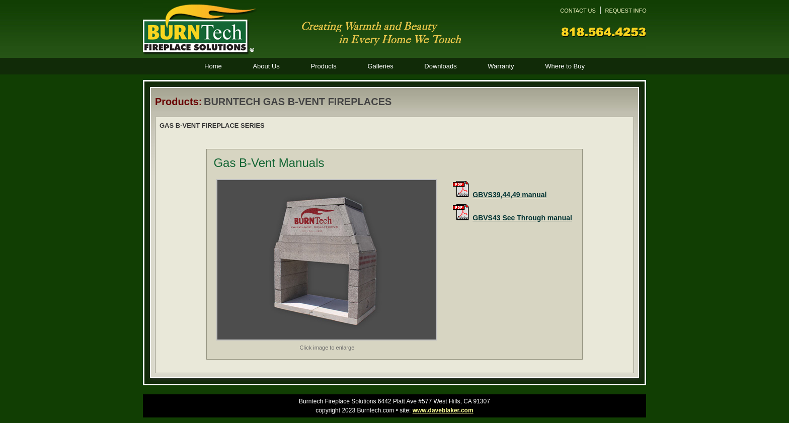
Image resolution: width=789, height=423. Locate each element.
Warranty (501, 66)
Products (323, 66)
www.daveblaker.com (443, 410)
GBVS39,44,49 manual (509, 195)
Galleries (380, 66)
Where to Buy (565, 66)
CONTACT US (578, 11)
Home (213, 66)
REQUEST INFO (625, 11)
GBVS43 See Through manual (522, 218)
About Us (266, 66)
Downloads (440, 66)
